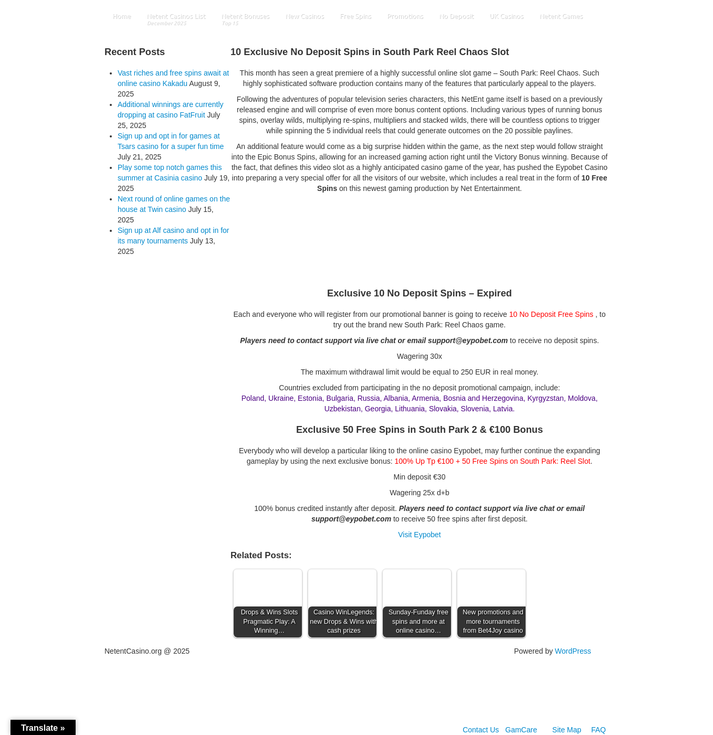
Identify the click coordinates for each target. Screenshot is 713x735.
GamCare (521, 730)
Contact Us (481, 730)
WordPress (573, 651)
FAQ (598, 730)
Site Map (566, 730)
